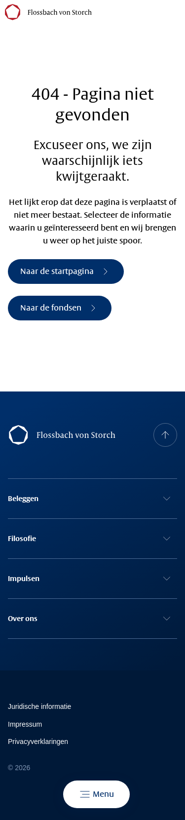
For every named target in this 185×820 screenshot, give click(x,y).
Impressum (25, 724)
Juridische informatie (39, 706)
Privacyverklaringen (38, 741)
